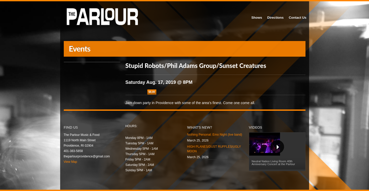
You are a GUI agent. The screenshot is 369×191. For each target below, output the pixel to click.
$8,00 (152, 92)
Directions (275, 17)
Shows (256, 17)
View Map (70, 162)
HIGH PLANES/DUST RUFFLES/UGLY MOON (214, 149)
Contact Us (298, 17)
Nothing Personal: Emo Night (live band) (214, 134)
